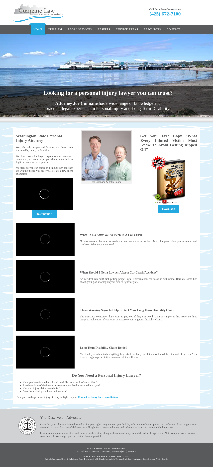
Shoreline (147, 459)
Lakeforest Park (76, 459)
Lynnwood (89, 459)
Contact (173, 29)
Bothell (48, 459)
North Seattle (162, 459)
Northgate (137, 459)
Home (37, 29)
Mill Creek (99, 459)
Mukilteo (127, 459)
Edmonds (56, 459)
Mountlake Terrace (114, 459)
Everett (64, 459)
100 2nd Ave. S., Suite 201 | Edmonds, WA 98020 (99, 451)
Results (104, 29)
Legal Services (80, 29)
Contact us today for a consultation (98, 397)
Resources (152, 29)
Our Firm (55, 29)
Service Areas (127, 29)
